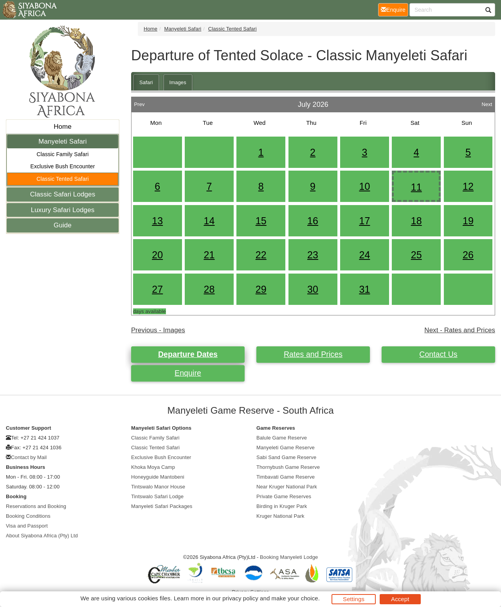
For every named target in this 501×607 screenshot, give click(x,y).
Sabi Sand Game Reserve (286, 457)
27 (157, 289)
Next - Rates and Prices (459, 330)
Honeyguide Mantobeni (157, 477)
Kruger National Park (280, 516)
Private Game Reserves (283, 496)
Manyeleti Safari (62, 141)
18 (416, 220)
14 (209, 220)
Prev (139, 102)
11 (416, 187)
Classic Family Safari (63, 154)
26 (468, 254)
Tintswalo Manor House (158, 487)
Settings (353, 599)
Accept (400, 599)
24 (364, 254)
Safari (146, 82)
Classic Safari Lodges (63, 194)
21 (209, 254)
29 (261, 289)
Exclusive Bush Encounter (62, 166)
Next (486, 102)
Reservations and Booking (36, 506)
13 (157, 220)
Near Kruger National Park (286, 487)
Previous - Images (158, 330)
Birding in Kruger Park (281, 506)
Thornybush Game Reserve (288, 467)
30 (312, 289)
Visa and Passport (27, 526)
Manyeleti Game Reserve (285, 447)
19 (468, 220)
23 (312, 254)
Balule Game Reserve (281, 438)
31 (364, 289)
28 (209, 289)
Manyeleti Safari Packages (161, 506)
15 (261, 220)
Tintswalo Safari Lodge (157, 496)
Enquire (188, 373)
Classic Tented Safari (62, 179)
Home (63, 126)
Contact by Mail (29, 457)
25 (416, 254)
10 (364, 186)
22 (261, 254)
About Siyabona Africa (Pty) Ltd (42, 536)
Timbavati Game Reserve (285, 477)
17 (364, 220)
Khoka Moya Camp (153, 467)
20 (157, 254)
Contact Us (438, 354)
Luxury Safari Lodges (63, 210)
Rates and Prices (313, 354)
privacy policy (240, 598)
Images (177, 82)
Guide (63, 225)
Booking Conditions (28, 516)
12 (468, 186)
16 (312, 220)
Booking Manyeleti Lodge (289, 557)
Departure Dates (188, 354)
